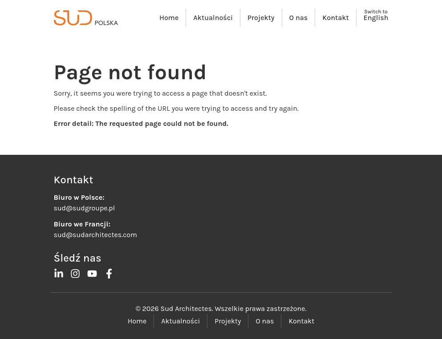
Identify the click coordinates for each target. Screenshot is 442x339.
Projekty (260, 17)
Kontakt (335, 17)
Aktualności (213, 17)
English (376, 17)
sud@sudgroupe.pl (84, 208)
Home (168, 17)
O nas (298, 17)
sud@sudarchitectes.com (95, 234)
